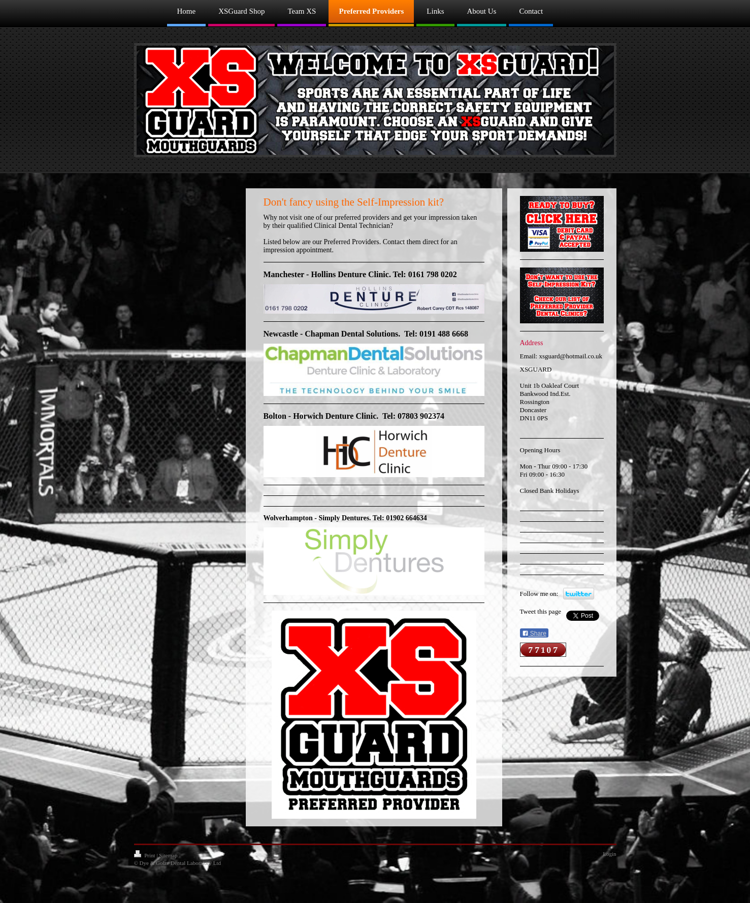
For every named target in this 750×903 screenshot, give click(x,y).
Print (145, 855)
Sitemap (168, 855)
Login (609, 854)
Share (534, 633)
